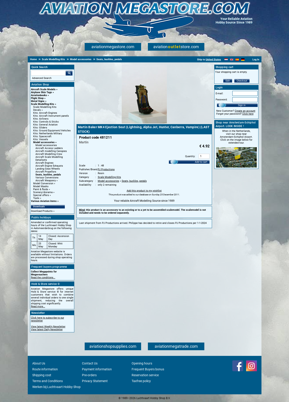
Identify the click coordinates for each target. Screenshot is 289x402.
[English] (231, 59)
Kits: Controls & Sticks (46, 121)
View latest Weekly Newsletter (48, 326)
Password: (221, 99)
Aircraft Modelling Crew (48, 154)
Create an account (245, 110)
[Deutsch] (243, 59)
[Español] (237, 59)
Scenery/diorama (43, 192)
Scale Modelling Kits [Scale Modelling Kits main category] (44, 107)
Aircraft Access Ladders (49, 148)
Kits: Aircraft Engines (45, 112)
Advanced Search (41, 78)
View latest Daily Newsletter (47, 329)
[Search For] (48, 73)
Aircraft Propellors (45, 171)
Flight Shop (37, 98)
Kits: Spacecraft (42, 136)
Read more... (38, 306)
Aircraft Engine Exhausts (49, 165)
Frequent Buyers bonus (148, 369)
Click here (248, 113)
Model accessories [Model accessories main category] (46, 145)
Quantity (190, 156)
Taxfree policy (141, 381)
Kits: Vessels (40, 139)
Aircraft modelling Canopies (51, 151)
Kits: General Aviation (45, 124)
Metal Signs (37, 101)
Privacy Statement (95, 381)
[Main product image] (144, 122)
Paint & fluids (40, 189)
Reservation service (145, 375)
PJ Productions (106, 169)
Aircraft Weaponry (45, 180)
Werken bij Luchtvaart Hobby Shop (56, 387)
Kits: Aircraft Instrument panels (51, 115)
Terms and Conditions (47, 381)
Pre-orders (89, 375)
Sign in (242, 105)
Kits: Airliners (41, 118)
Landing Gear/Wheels (47, 168)
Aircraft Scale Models (43, 89)
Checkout (242, 80)
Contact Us (90, 363)
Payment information (97, 369)
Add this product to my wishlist (144, 190)
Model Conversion (43, 183)
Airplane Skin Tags (41, 92)
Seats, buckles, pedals (48, 174)
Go (69, 73)
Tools (36, 198)
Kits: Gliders (40, 127)
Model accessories (44, 142)
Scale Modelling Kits (42, 104)
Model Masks (41, 186)
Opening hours (142, 363)
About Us (38, 363)
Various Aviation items (44, 201)
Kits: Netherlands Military (47, 133)
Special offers (41, 195)
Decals (37, 110)
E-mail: (219, 93)
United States (213, 59)
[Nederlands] (226, 59)
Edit (228, 80)
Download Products (42, 211)
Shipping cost (41, 375)
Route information (45, 369)
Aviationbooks (39, 95)
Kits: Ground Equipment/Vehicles (52, 130)
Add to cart (201, 162)
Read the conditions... (43, 277)
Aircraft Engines (44, 162)
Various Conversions (46, 177)
